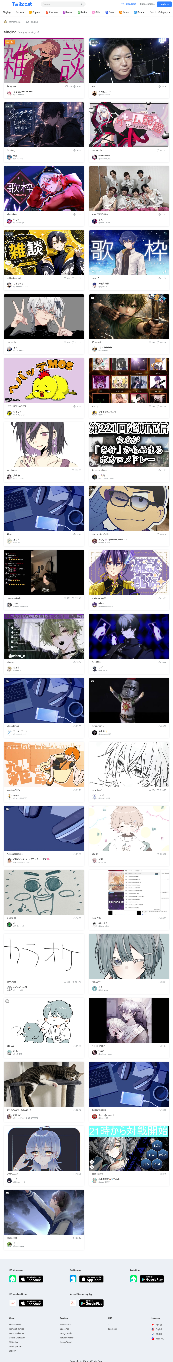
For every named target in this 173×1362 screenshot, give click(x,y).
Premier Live (12, 21)
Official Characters (17, 1338)
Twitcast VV (65, 1325)
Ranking (32, 21)
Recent (139, 12)
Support (12, 1351)
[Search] (82, 4)
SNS (110, 1318)
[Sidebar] (5, 4)
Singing (7, 12)
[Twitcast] (24, 4)
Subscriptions (147, 4)
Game (124, 12)
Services (64, 1318)
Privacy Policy (15, 1325)
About (11, 1318)
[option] (158, 1325)
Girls (96, 12)
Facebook (112, 1329)
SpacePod (64, 1329)
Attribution (13, 1342)
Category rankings (28, 32)
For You (20, 12)
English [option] (157, 1329)
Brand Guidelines (16, 1333)
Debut (153, 12)
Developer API (15, 1346)
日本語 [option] (157, 1325)
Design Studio (66, 1333)
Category (164, 12)
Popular (34, 12)
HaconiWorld (65, 1342)
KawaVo (52, 12)
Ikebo (82, 12)
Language (156, 1318)
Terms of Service (16, 1329)
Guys (110, 12)
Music (67, 12)
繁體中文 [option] (158, 1338)
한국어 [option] (157, 1334)
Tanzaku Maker (66, 1338)
